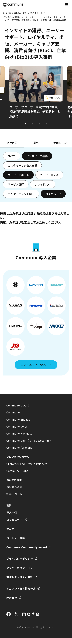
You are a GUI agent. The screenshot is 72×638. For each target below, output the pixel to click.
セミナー (11, 529)
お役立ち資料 (14, 487)
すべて (11, 156)
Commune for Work (19, 447)
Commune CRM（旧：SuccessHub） (29, 440)
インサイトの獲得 (37, 156)
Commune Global (17, 471)
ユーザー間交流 (49, 175)
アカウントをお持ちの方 (21, 588)
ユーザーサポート (18, 175)
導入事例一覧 (36, 12)
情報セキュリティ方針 (19, 577)
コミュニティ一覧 (17, 519)
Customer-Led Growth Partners (26, 464)
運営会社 (11, 597)
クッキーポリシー (17, 568)
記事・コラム (14, 494)
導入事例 (11, 512)
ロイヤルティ (53, 194)
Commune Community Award (26, 547)
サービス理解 (16, 184)
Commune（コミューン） (15, 12)
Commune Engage (18, 419)
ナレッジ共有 (43, 184)
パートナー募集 (15, 538)
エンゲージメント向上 (21, 194)
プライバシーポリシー (19, 558)
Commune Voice (17, 426)
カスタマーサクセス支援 (22, 165)
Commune (13, 412)
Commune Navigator (20, 433)
